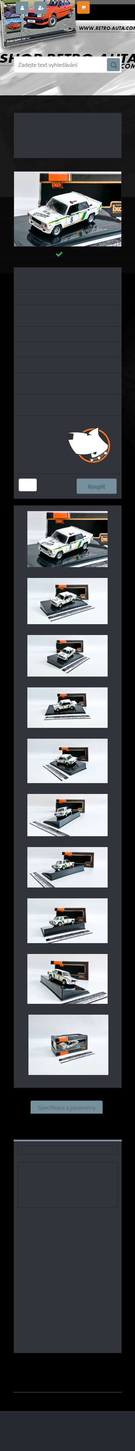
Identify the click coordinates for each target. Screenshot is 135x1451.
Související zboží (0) (66, 1120)
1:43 (110, 1363)
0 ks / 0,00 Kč (105, 4)
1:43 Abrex (99, 1369)
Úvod (27, 94)
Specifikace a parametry (66, 1107)
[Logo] (63, 35)
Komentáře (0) (46, 1133)
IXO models (87, 1363)
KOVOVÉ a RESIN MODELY (62, 94)
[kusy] (28, 485)
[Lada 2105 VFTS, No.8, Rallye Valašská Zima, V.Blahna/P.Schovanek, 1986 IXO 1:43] (67, 174)
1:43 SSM (70, 1369)
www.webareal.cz (89, 1376)
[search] (113, 65)
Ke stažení (92, 1133)
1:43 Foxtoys (38, 1369)
